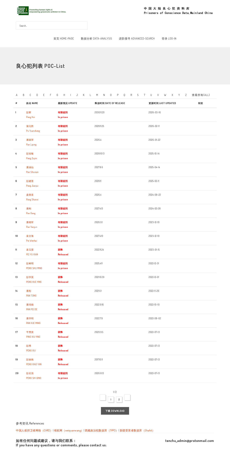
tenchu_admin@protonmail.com (189, 440)
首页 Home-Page (64, 38)
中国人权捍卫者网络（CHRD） (34, 430)
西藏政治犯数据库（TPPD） (102, 430)
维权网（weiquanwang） (69, 430)
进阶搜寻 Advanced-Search (137, 38)
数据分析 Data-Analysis (96, 38)
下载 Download (115, 410)
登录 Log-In (169, 38)
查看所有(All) (201, 95)
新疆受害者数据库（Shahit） (137, 430)
